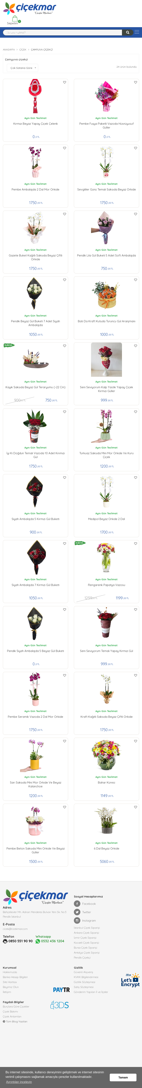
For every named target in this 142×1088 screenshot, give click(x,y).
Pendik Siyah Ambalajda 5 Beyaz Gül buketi (35, 651)
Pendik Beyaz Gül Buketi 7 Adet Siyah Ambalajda (35, 323)
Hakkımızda (10, 972)
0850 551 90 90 (20, 941)
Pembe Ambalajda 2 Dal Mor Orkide (35, 189)
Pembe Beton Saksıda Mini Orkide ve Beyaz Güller (35, 850)
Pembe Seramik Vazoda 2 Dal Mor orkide (35, 717)
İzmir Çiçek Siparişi (85, 937)
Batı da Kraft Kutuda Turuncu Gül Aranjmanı (106, 321)
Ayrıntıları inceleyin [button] (19, 1082)
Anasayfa (9, 49)
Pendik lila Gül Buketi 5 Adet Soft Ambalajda (106, 255)
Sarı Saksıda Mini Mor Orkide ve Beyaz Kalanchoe (35, 784)
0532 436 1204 (50, 941)
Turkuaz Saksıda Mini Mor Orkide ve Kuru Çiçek (106, 455)
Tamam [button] (123, 1077)
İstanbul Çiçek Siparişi (87, 927)
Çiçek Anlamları (12, 1016)
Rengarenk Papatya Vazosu (106, 585)
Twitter (82, 912)
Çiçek (22, 49)
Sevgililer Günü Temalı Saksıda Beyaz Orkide (106, 189)
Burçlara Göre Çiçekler (16, 1006)
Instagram (85, 920)
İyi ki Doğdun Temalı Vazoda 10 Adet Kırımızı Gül (35, 455)
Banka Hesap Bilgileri (15, 977)
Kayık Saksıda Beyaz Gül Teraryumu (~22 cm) (35, 387)
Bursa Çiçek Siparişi (85, 947)
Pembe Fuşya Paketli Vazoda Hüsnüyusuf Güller (106, 125)
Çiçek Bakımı (10, 1011)
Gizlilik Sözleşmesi (84, 982)
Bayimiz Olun (11, 987)
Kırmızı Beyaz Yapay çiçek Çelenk (35, 123)
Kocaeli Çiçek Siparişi (86, 942)
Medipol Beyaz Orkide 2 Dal (106, 519)
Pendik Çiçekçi (82, 957)
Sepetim (12, 20)
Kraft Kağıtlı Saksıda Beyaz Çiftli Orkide (107, 717)
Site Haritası (10, 982)
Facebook (85, 903)
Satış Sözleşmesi (84, 987)
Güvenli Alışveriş (83, 972)
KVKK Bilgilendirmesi (86, 977)
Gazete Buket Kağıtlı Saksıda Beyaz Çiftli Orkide (35, 257)
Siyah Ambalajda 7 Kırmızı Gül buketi (35, 585)
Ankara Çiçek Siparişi (86, 932)
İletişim (7, 992)
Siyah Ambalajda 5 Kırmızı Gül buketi (35, 519)
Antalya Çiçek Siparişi (87, 952)
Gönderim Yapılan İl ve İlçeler (91, 992)
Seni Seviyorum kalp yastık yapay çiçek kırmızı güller (106, 389)
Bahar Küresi (106, 782)
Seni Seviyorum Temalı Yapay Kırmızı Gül (106, 651)
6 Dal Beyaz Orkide (106, 848)
